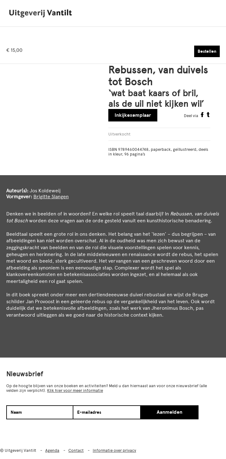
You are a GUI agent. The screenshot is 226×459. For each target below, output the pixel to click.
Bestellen (207, 51)
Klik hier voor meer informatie (75, 390)
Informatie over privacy (114, 450)
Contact (76, 450)
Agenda (52, 450)
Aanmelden (169, 412)
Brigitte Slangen (51, 197)
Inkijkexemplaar (133, 115)
